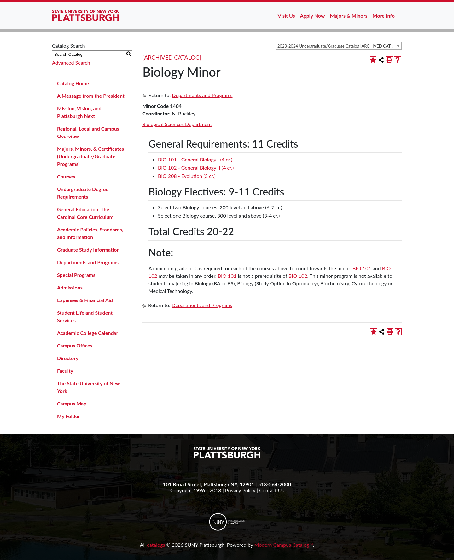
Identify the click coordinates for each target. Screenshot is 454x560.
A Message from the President (91, 96)
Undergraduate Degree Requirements (82, 193)
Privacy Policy (240, 490)
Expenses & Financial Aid (85, 300)
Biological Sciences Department (177, 124)
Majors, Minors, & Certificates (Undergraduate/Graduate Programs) (90, 156)
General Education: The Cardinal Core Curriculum (85, 213)
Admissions (70, 287)
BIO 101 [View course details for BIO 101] (361, 268)
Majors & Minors (349, 16)
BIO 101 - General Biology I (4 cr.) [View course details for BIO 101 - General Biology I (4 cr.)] (195, 159)
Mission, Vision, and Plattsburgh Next (79, 112)
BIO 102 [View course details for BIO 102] (297, 276)
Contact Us (271, 490)
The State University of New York (88, 387)
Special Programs (76, 275)
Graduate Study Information (88, 250)
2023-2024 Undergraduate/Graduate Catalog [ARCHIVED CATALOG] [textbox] (339, 46)
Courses (66, 176)
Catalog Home (73, 83)
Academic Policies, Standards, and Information (90, 233)
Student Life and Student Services (85, 316)
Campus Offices (74, 345)
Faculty (65, 371)
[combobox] (339, 46)
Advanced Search (71, 63)
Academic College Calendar (87, 333)
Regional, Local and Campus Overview (88, 132)
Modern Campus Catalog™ (283, 545)
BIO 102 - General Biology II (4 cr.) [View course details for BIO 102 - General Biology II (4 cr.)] (196, 168)
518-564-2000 (274, 484)
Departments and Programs (88, 262)
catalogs (156, 545)
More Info (384, 16)
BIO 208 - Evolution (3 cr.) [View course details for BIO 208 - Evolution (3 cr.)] (187, 176)
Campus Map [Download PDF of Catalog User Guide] (71, 403)
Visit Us (286, 16)
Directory (68, 358)
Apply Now (312, 16)
